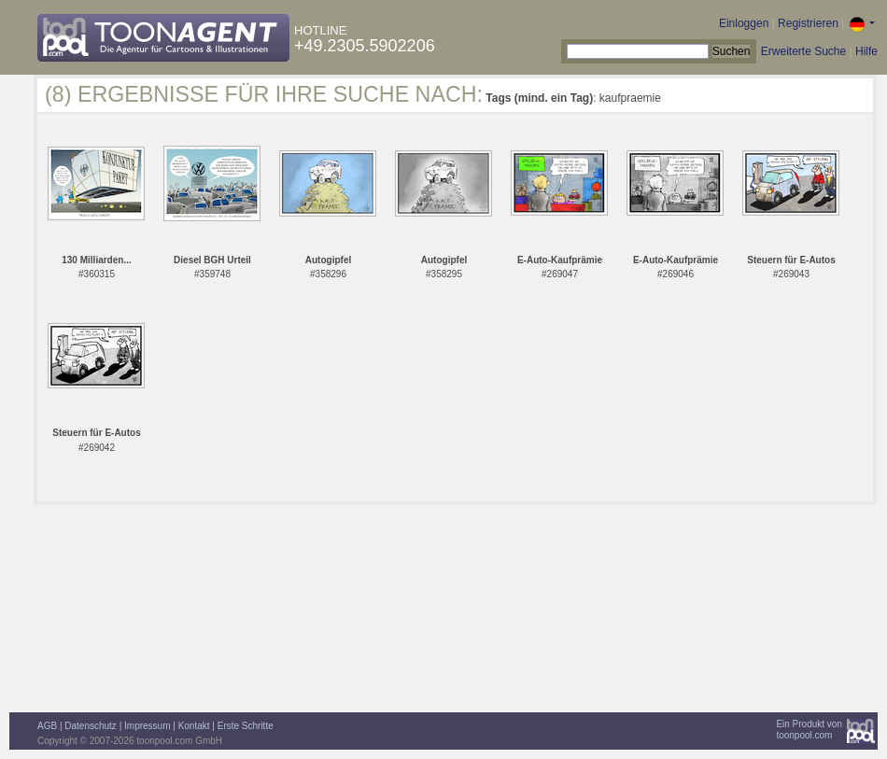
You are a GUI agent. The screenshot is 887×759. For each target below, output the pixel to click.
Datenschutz (90, 726)
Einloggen (743, 23)
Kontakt (194, 726)
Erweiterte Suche (803, 51)
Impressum (147, 726)
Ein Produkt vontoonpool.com (809, 729)
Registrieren (808, 23)
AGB (47, 726)
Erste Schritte (246, 726)
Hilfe (866, 51)
